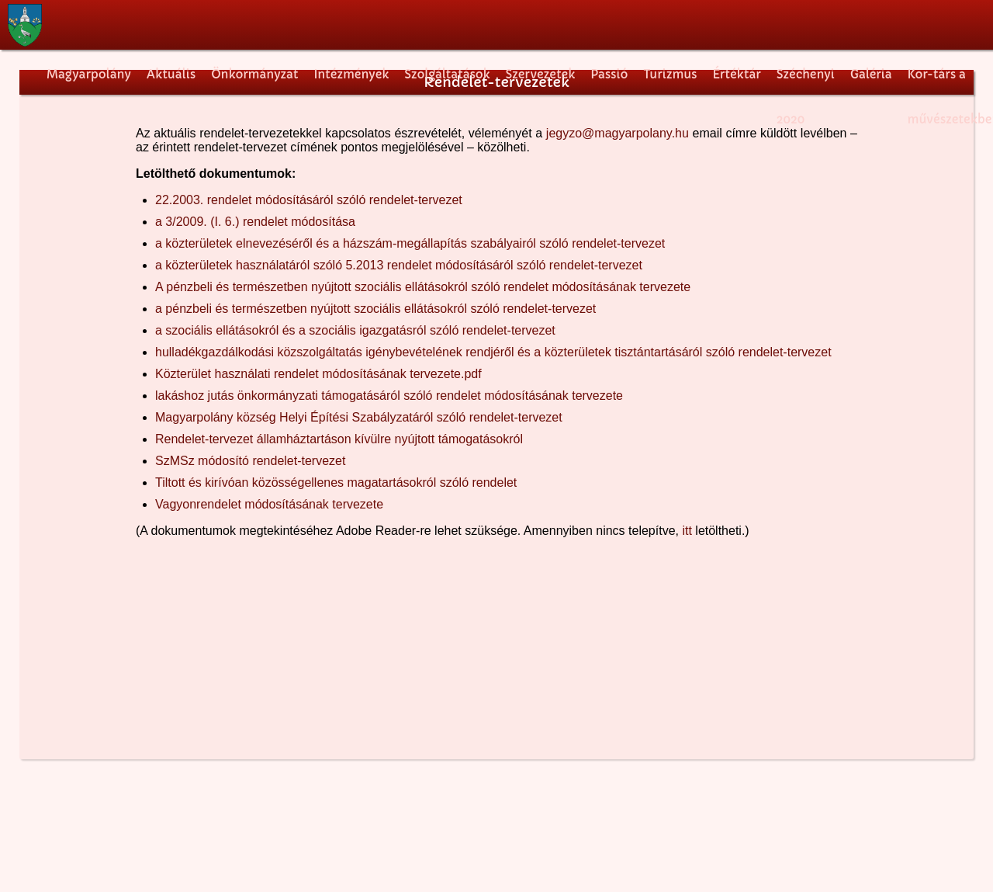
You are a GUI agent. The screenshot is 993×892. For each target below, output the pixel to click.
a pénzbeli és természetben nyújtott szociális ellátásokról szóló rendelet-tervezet (375, 308)
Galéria (871, 74)
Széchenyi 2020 (806, 83)
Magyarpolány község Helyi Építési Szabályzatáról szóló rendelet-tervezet (358, 417)
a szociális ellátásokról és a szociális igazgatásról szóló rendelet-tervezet (355, 330)
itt (686, 530)
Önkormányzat (254, 74)
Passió (609, 74)
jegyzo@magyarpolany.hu (617, 133)
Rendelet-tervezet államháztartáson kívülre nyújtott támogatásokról (339, 439)
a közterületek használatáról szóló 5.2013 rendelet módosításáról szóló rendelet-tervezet (398, 265)
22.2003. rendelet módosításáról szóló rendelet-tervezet (308, 200)
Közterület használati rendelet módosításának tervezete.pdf (318, 373)
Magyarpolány (89, 74)
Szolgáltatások (447, 74)
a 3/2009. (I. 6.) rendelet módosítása (255, 221)
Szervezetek (540, 74)
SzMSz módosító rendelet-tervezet (250, 460)
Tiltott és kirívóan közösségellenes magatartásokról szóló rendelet (336, 482)
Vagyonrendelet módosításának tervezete (269, 504)
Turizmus (670, 74)
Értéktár (737, 74)
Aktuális (171, 74)
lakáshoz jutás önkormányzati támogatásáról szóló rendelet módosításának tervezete (389, 395)
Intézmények (351, 74)
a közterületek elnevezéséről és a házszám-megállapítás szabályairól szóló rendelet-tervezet (410, 243)
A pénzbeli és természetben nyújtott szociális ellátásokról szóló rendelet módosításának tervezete (422, 286)
